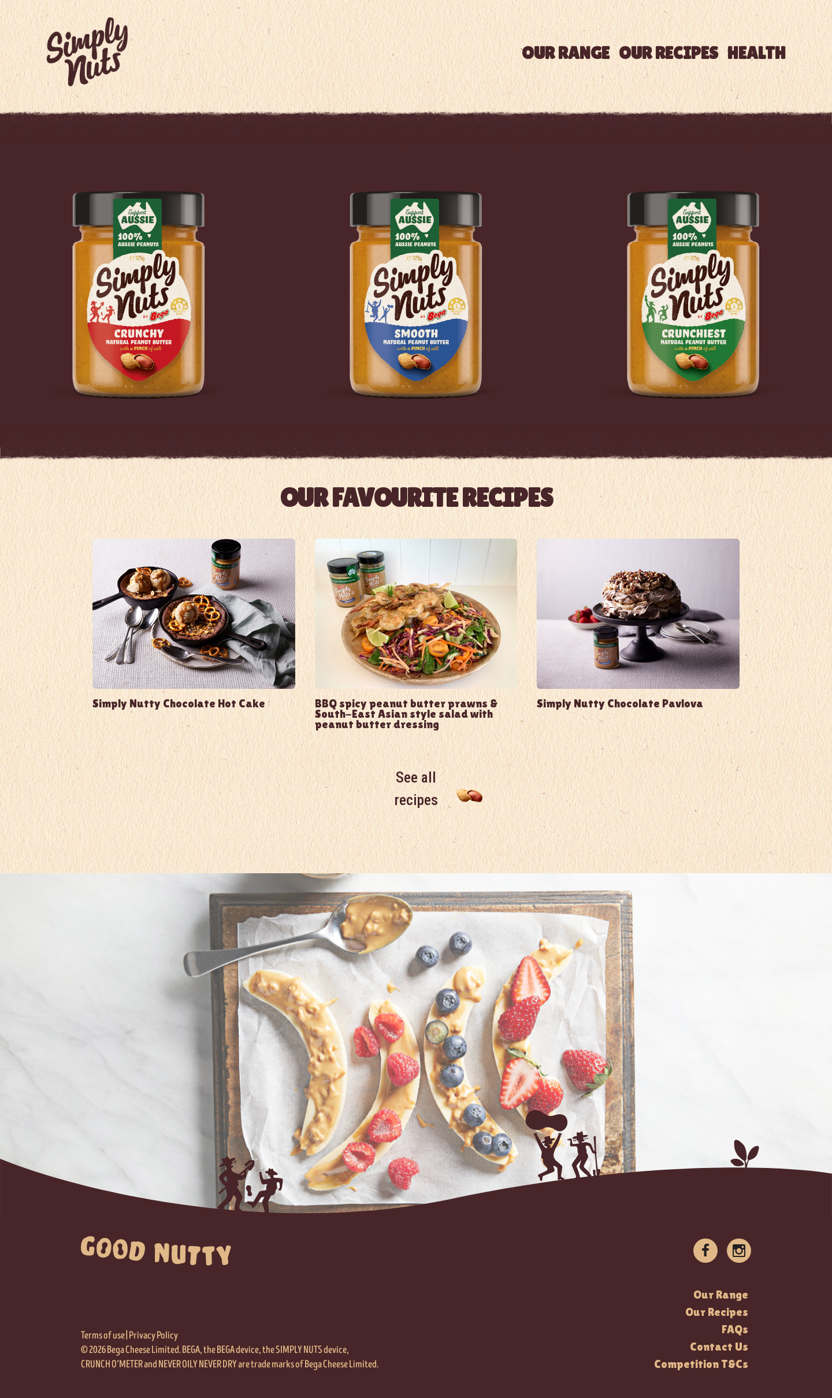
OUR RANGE (566, 53)
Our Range (720, 1294)
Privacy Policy (153, 1335)
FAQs (735, 1329)
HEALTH (756, 53)
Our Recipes (716, 1312)
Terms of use (103, 1335)
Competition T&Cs (701, 1364)
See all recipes (416, 789)
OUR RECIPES (668, 53)
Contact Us (719, 1346)
